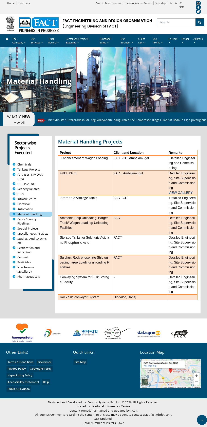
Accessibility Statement (23, 382)
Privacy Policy (17, 369)
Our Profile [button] (157, 40)
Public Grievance (19, 389)
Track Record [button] (52, 40)
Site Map (160, 3)
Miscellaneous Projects (32, 233)
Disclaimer (44, 362)
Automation (25, 209)
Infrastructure (26, 199)
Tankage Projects (28, 169)
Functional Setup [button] (105, 40)
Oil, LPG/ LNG (26, 184)
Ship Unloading (85, 218)
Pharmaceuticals (28, 276)
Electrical (23, 204)
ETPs (20, 194)
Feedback (24, 3)
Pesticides (24, 262)
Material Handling (29, 214)
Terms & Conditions (20, 362)
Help (46, 382)
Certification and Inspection (28, 250)
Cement (22, 257)
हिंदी (182, 7)
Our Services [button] (36, 40)
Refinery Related (28, 189)
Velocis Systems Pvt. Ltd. (105, 402)
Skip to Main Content (109, 3)
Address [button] (198, 38)
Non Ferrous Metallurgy (25, 269)
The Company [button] (18, 40)
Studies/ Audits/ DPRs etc (32, 241)
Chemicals (24, 164)
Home (11, 3)
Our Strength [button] (126, 40)
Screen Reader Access (138, 3)
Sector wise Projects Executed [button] (77, 40)
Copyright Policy (41, 369)
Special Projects (28, 228)
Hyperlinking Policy (20, 375)
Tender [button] (185, 38)
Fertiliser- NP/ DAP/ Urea (30, 177)
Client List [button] (141, 40)
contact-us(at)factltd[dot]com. (152, 414)
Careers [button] (172, 38)
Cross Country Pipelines (26, 221)
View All (19, 122)
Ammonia (67, 218)
